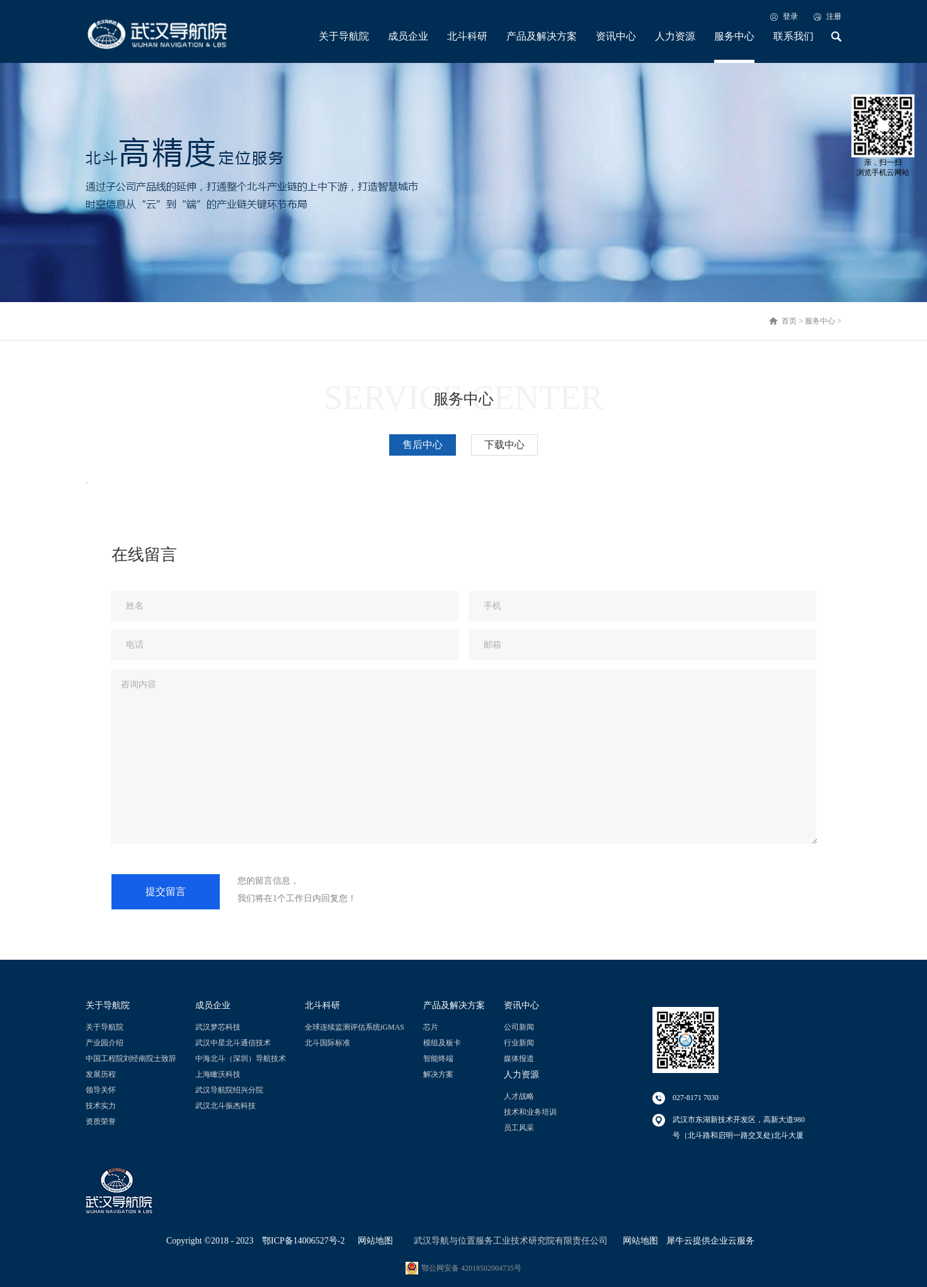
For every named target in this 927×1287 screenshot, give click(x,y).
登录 (790, 16)
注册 (833, 16)
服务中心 (820, 321)
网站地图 (373, 1240)
